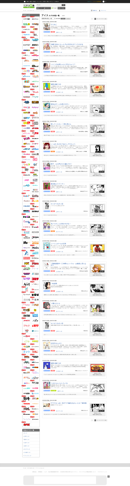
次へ (106, 18)
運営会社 (34, 471)
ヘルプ (45, 471)
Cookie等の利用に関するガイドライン (69, 471)
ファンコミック (27, 455)
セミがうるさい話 (57, 204)
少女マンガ (26, 442)
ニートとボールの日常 (58, 244)
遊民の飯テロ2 (56, 363)
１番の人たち (55, 303)
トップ (40, 8)
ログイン (90, 1)
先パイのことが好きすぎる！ (61, 224)
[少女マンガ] (59, 172)
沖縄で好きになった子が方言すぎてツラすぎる (67, 44)
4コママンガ (27, 449)
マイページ (103, 10)
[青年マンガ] (59, 32)
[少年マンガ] (59, 132)
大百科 (44, 1)
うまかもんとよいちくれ (59, 383)
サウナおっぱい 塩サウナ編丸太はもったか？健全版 (69, 403)
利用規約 (40, 471)
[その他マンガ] (59, 92)
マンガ (54, 8)
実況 (48, 1)
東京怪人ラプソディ (58, 184)
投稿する (95, 10)
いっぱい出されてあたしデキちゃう (63, 144)
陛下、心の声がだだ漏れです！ (61, 164)
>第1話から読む (97, 34)
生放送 (34, 1)
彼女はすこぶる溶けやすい (60, 104)
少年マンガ (26, 436)
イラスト (48, 8)
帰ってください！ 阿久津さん (61, 124)
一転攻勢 (54, 283)
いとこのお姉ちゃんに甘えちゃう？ (63, 64)
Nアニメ (51, 1)
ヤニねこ (54, 24)
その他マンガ (27, 452)
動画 (28, 1)
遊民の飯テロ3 (56, 84)
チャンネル (39, 1)
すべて (25, 433)
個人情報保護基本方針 (53, 471)
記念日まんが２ (56, 343)
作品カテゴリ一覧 (28, 430)
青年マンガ (26, 439)
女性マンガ (26, 446)
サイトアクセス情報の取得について (87, 471)
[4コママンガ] (59, 231)
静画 (31, 1)
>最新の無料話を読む (97, 36)
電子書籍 (62, 8)
